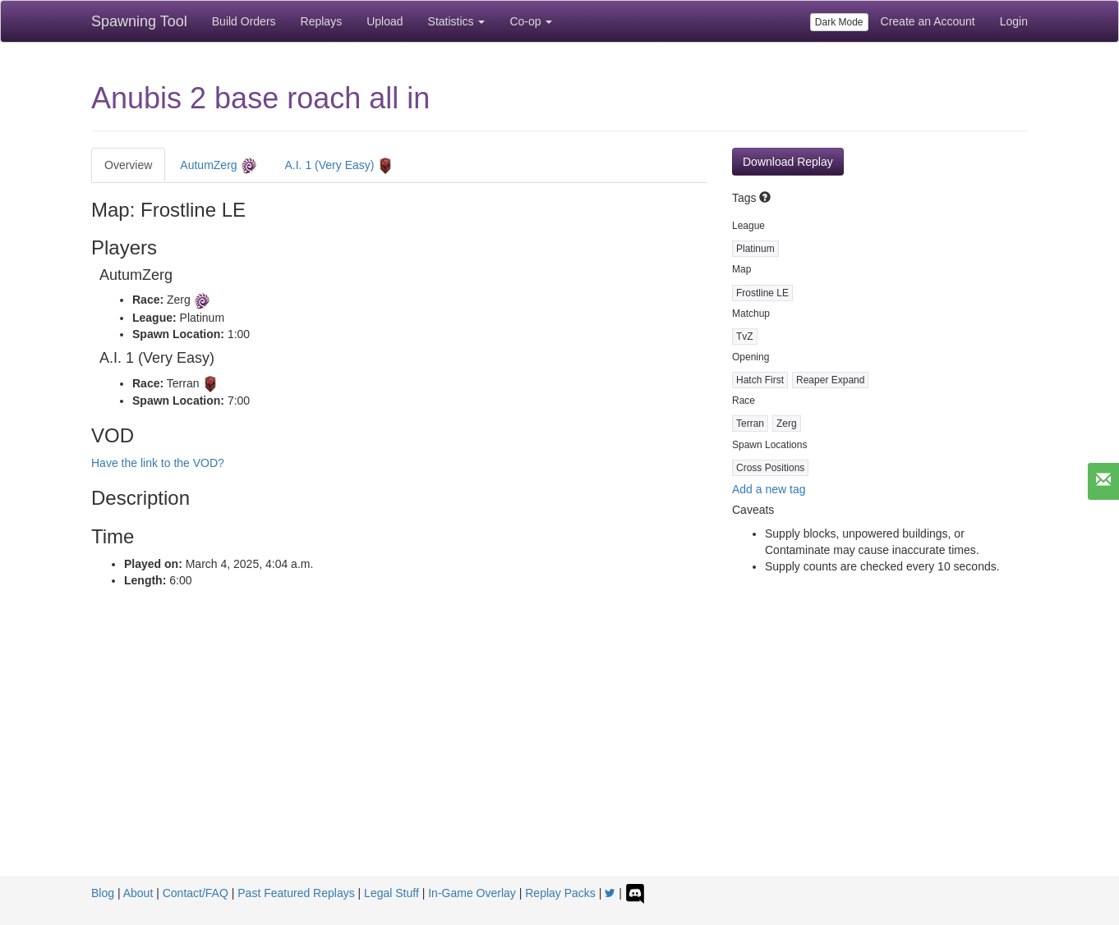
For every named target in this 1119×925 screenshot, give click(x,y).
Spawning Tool (139, 21)
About (138, 893)
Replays (322, 21)
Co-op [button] (530, 21)
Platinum (755, 248)
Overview (128, 165)
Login (1014, 21)
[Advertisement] (559, 753)
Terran (750, 423)
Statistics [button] (457, 21)
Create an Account (928, 21)
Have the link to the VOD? (157, 462)
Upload (384, 21)
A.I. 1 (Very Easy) (339, 166)
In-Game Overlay (472, 893)
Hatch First (760, 380)
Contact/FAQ (195, 893)
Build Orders (244, 21)
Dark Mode (839, 22)
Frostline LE (762, 293)
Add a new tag (769, 489)
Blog (102, 893)
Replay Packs (560, 893)
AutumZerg (218, 166)
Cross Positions (770, 468)
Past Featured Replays (295, 893)
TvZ (744, 336)
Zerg (786, 423)
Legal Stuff (391, 893)
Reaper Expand (830, 380)
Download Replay (788, 161)
